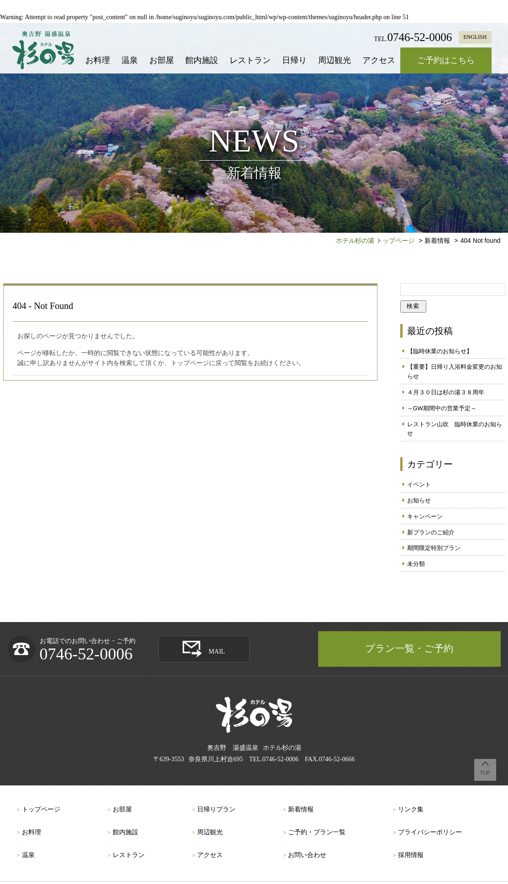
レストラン (250, 60)
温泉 (129, 60)
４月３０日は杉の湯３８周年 (445, 392)
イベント (419, 484)
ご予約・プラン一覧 (317, 832)
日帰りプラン (216, 809)
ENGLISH (475, 37)
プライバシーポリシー (430, 832)
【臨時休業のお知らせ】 (439, 351)
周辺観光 (334, 60)
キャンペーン (425, 516)
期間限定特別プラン (434, 547)
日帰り (294, 60)
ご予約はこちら (446, 60)
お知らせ (419, 500)
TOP (485, 772)
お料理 (97, 60)
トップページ (41, 809)
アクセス (378, 60)
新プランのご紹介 (431, 532)
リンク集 (411, 809)
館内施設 (201, 60)
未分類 (416, 563)
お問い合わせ (307, 855)
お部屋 (161, 60)
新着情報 (301, 809)
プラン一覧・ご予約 (409, 648)
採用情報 (411, 855)
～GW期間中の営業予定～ (442, 408)
